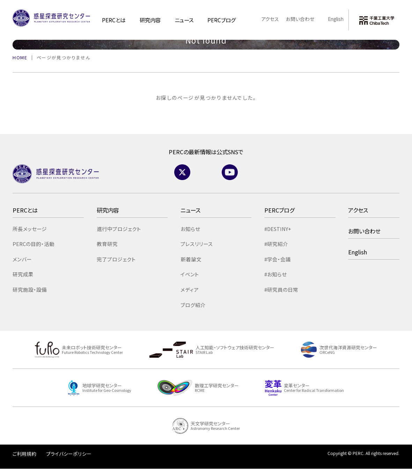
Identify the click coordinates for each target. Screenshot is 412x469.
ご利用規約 (24, 453)
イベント (190, 274)
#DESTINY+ (277, 228)
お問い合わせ (300, 18)
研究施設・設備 (30, 289)
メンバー (22, 259)
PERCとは (113, 20)
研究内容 (150, 20)
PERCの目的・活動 (33, 243)
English (333, 18)
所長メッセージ (30, 228)
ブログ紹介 (193, 304)
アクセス (270, 18)
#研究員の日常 (281, 289)
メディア (190, 289)
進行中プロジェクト (119, 228)
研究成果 (23, 274)
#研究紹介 (276, 243)
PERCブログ (279, 210)
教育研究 (107, 243)
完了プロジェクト (116, 259)
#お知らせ (275, 274)
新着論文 (191, 259)
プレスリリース (197, 243)
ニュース (184, 20)
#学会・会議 (277, 259)
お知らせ (190, 228)
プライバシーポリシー (68, 453)
